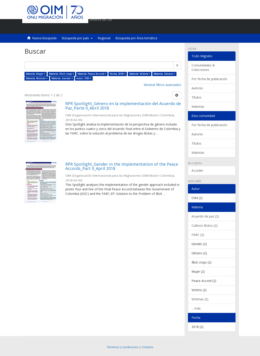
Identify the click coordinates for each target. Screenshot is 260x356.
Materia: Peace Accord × (91, 73)
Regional (104, 38)
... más (196, 308)
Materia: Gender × (62, 78)
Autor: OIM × (83, 78)
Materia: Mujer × (35, 73)
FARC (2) (198, 235)
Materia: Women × (37, 78)
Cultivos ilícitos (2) (205, 225)
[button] (206, 28)
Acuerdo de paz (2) (205, 216)
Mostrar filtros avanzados (162, 85)
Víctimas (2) (200, 299)
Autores (197, 88)
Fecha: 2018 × (118, 73)
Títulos (196, 97)
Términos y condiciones (123, 347)
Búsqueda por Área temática (136, 38)
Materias (198, 106)
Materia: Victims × (139, 73)
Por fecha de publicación (209, 79)
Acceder (197, 170)
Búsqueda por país (77, 38)
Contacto (147, 347)
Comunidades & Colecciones (203, 67)
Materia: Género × (164, 73)
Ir (177, 65)
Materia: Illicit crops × (61, 73)
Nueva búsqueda (44, 38)
